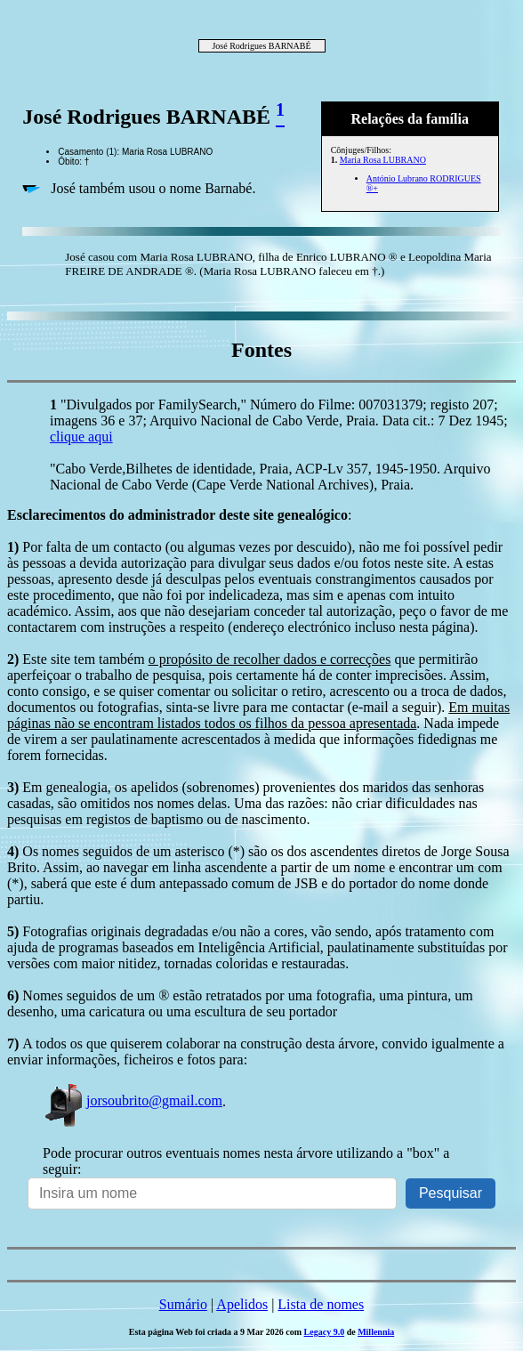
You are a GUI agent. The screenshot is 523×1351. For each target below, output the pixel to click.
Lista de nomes (321, 1304)
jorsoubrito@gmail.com (132, 1100)
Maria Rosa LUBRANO (383, 160)
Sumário (183, 1304)
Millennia (376, 1332)
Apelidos (242, 1304)
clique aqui (81, 436)
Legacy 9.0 (324, 1332)
